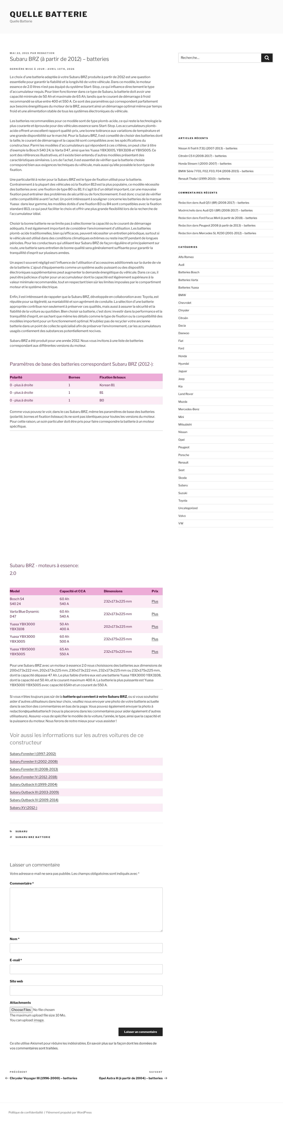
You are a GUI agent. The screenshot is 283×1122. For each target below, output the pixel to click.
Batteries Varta (188, 280)
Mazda (182, 401)
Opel (181, 439)
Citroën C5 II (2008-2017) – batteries (202, 155)
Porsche (183, 455)
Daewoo (183, 333)
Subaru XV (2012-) (23, 808)
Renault (183, 462)
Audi (181, 264)
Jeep (181, 379)
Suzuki (182, 493)
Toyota (182, 500)
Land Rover (185, 394)
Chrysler (183, 310)
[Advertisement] (86, 464)
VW (180, 523)
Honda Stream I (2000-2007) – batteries (204, 163)
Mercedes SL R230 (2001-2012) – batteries (227, 233)
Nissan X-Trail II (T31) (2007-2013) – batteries (207, 148)
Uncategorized (187, 508)
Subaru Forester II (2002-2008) (34, 761)
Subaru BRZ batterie (33, 837)
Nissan (182, 432)
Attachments (20, 1003)
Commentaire (22, 883)
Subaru (21, 831)
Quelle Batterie (49, 14)
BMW (182, 295)
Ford (181, 348)
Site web (16, 981)
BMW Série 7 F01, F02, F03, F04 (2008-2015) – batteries (215, 171)
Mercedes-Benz (188, 409)
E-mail (16, 960)
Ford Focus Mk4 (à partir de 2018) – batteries (228, 218)
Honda (182, 356)
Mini (181, 417)
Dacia (182, 325)
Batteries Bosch (188, 272)
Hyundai (183, 363)
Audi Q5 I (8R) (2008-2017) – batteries (224, 202)
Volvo (182, 515)
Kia (180, 386)
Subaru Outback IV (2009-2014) (34, 800)
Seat (181, 470)
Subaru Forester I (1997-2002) (33, 754)
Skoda (182, 477)
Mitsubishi (185, 424)
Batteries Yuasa (188, 287)
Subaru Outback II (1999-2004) (33, 784)
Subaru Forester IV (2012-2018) (33, 777)
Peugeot (183, 447)
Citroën (183, 318)
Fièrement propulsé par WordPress (69, 1112)
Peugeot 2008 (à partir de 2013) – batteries (227, 225)
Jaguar (182, 371)
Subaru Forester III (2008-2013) (34, 769)
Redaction (46, 53)
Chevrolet (184, 302)
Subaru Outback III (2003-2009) (34, 792)
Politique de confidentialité (26, 1112)
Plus (155, 601)
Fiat (180, 340)
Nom (15, 939)
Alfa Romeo (186, 257)
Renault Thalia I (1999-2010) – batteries (204, 178)
